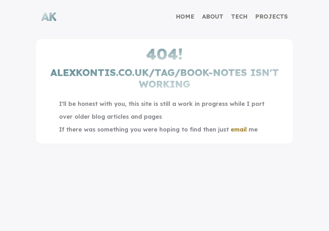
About (212, 16)
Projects (271, 16)
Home (185, 16)
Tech (239, 16)
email (239, 129)
